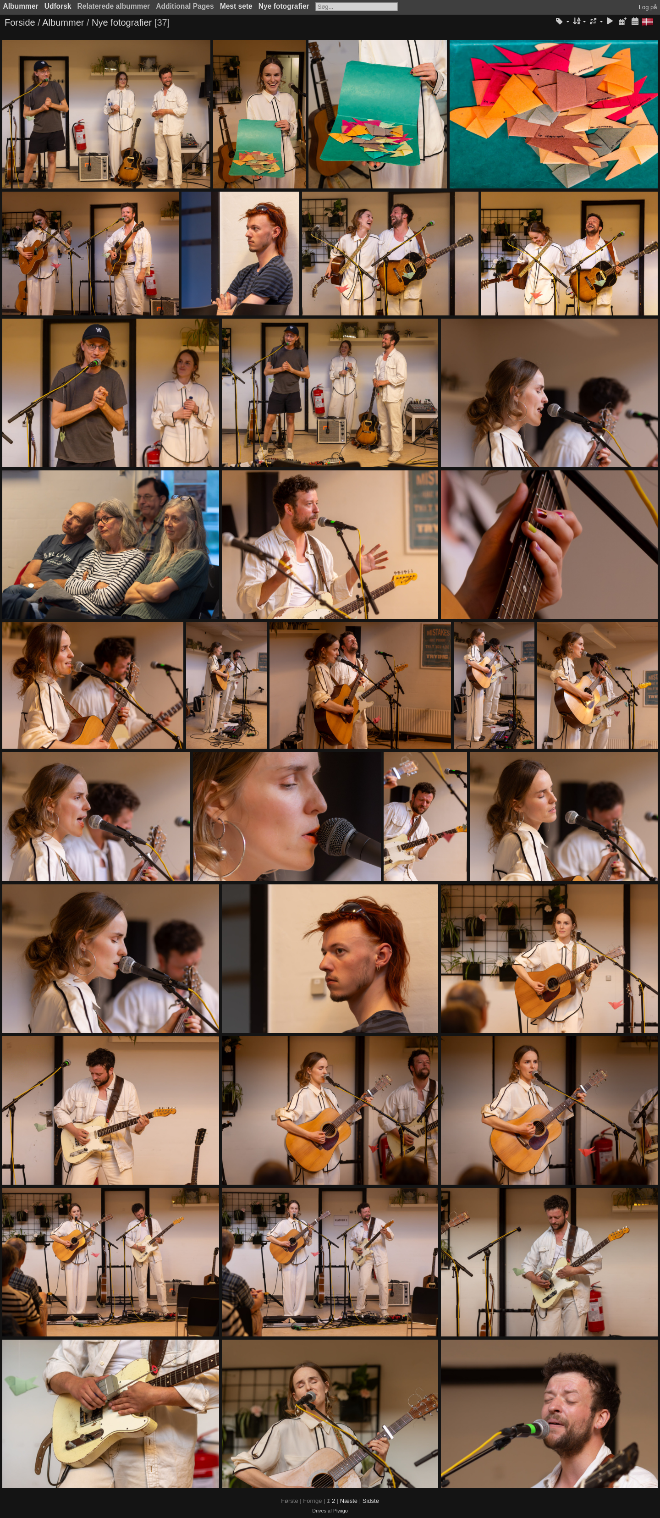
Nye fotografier (283, 6)
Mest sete (236, 6)
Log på (648, 7)
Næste (349, 1500)
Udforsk (58, 6)
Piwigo (340, 1510)
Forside (20, 22)
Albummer (20, 6)
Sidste (371, 1500)
